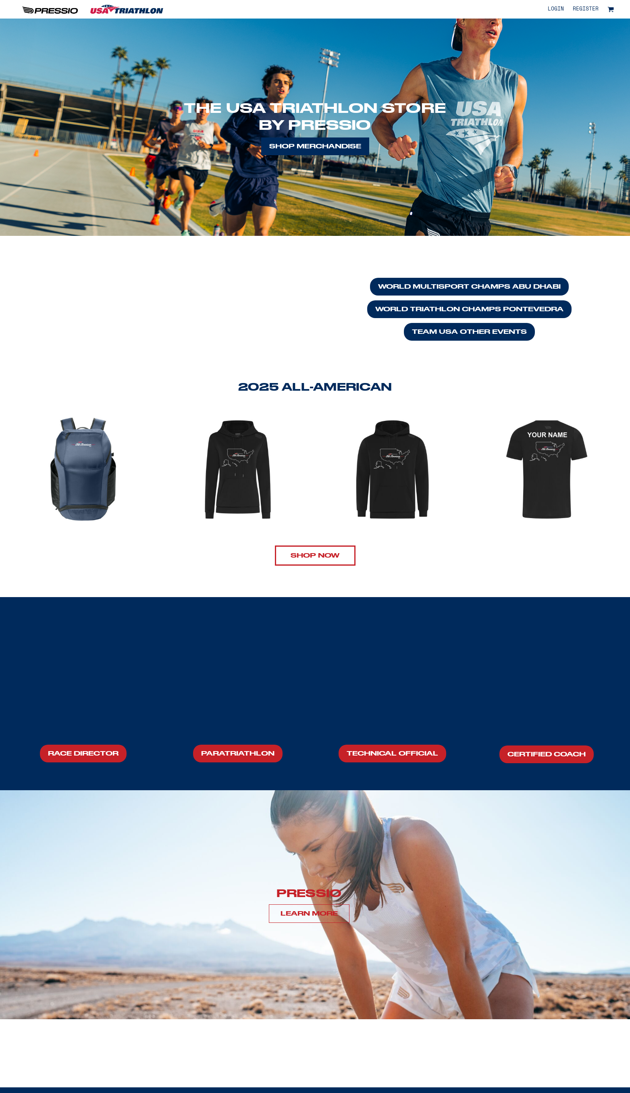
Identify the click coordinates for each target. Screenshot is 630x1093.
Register (586, 9)
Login (556, 9)
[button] (610, 9)
